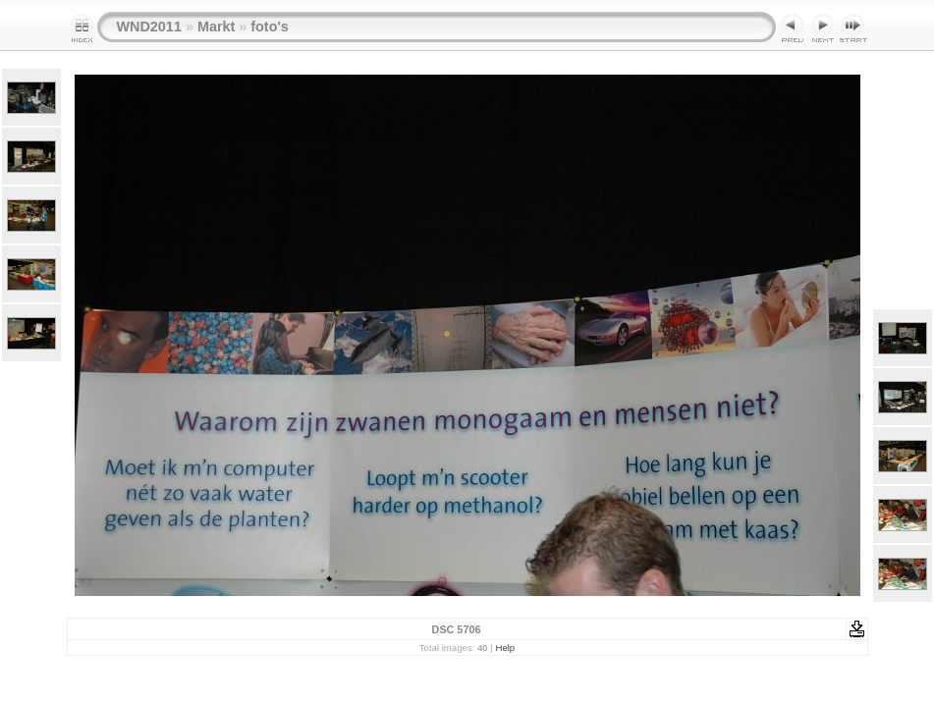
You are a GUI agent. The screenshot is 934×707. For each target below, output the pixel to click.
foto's (269, 26)
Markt (216, 26)
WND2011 (149, 26)
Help (505, 647)
